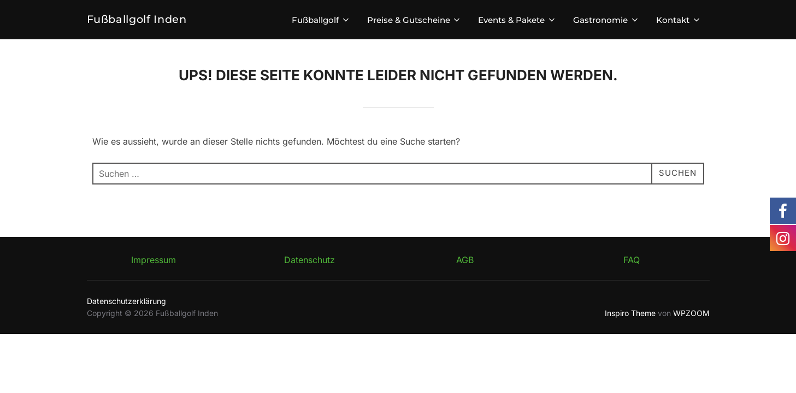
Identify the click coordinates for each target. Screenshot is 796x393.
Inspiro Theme (630, 313)
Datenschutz (309, 259)
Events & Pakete (517, 20)
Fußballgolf (321, 20)
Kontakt (678, 20)
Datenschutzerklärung (126, 301)
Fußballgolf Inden (138, 19)
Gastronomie (606, 20)
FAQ (631, 259)
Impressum (153, 259)
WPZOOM (691, 313)
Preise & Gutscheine (414, 20)
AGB (465, 259)
